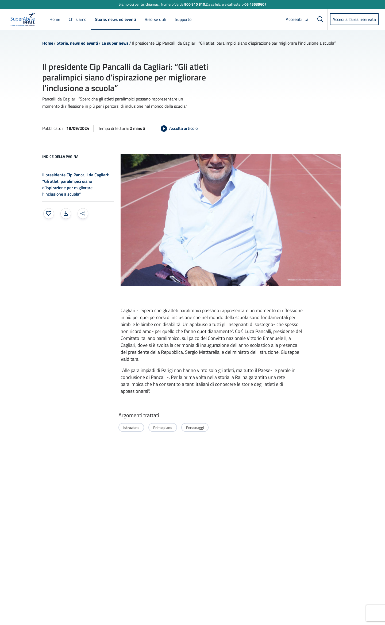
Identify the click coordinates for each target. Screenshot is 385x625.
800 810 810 (194, 4)
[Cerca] (320, 19)
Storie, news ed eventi (115, 19)
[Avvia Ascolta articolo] (179, 128)
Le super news (115, 43)
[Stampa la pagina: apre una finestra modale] (65, 213)
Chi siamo (77, 19)
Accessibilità (297, 19)
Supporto (183, 19)
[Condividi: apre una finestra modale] (83, 213)
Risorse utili (155, 19)
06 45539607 (255, 4)
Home (54, 19)
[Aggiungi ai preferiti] (48, 213)
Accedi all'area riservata (354, 19)
